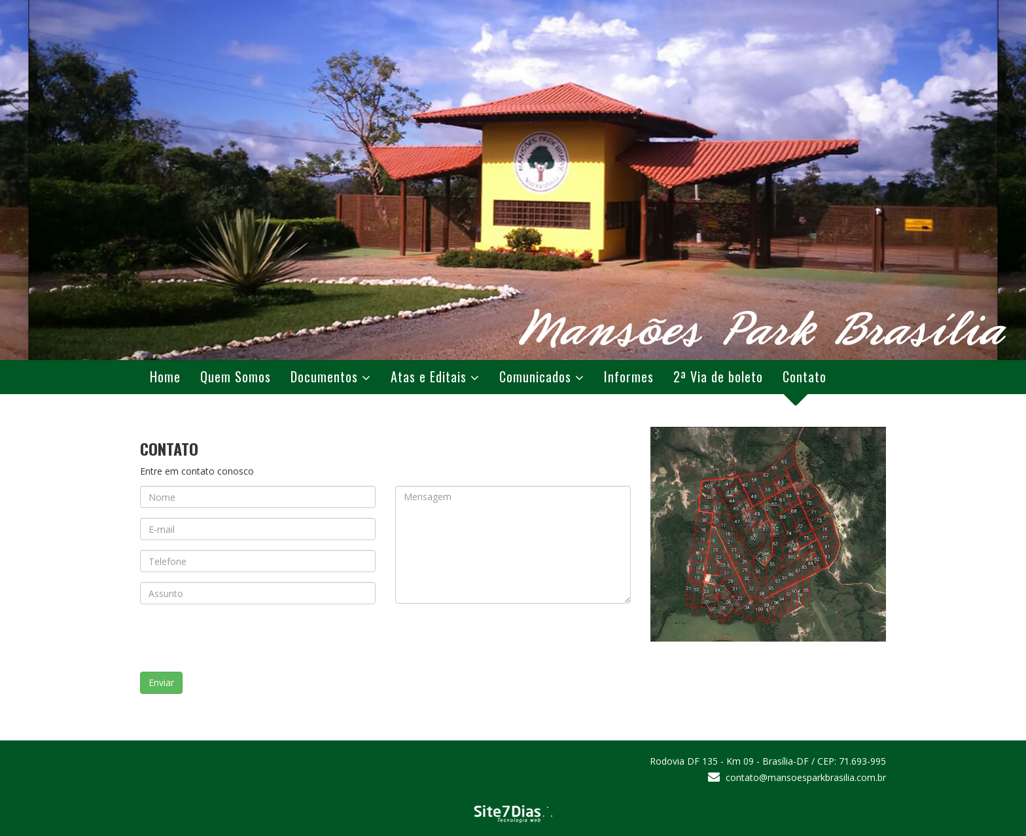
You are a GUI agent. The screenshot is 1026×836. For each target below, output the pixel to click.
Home (165, 376)
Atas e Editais (429, 376)
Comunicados (535, 376)
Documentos (324, 376)
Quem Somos (235, 376)
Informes (629, 376)
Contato (804, 376)
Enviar (161, 682)
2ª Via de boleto (718, 376)
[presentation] (249, 639)
